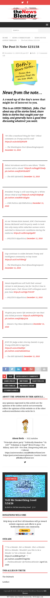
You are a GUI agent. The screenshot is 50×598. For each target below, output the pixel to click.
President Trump (27, 386)
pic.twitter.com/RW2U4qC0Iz (17, 559)
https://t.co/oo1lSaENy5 (15, 348)
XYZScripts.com (38, 597)
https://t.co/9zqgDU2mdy (35, 168)
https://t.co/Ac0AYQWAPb (16, 142)
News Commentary (21, 38)
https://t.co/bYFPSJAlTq (33, 316)
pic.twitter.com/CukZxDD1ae (17, 351)
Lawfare (5, 582)
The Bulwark (8, 577)
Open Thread (9, 386)
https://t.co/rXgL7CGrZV (24, 292)
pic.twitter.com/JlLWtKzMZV (17, 171)
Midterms (24, 381)
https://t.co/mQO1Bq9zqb (32, 195)
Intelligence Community (27, 376)
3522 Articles (32, 438)
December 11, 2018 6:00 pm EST (16, 53)
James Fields (9, 381)
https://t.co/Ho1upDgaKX (24, 233)
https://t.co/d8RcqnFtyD (15, 556)
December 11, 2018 (13, 150)
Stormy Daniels (11, 390)
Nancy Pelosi (38, 381)
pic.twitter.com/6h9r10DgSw (17, 198)
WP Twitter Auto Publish (15, 597)
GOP (10, 376)
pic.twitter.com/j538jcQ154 (16, 318)
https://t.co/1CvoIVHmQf (15, 260)
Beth (33, 53)
